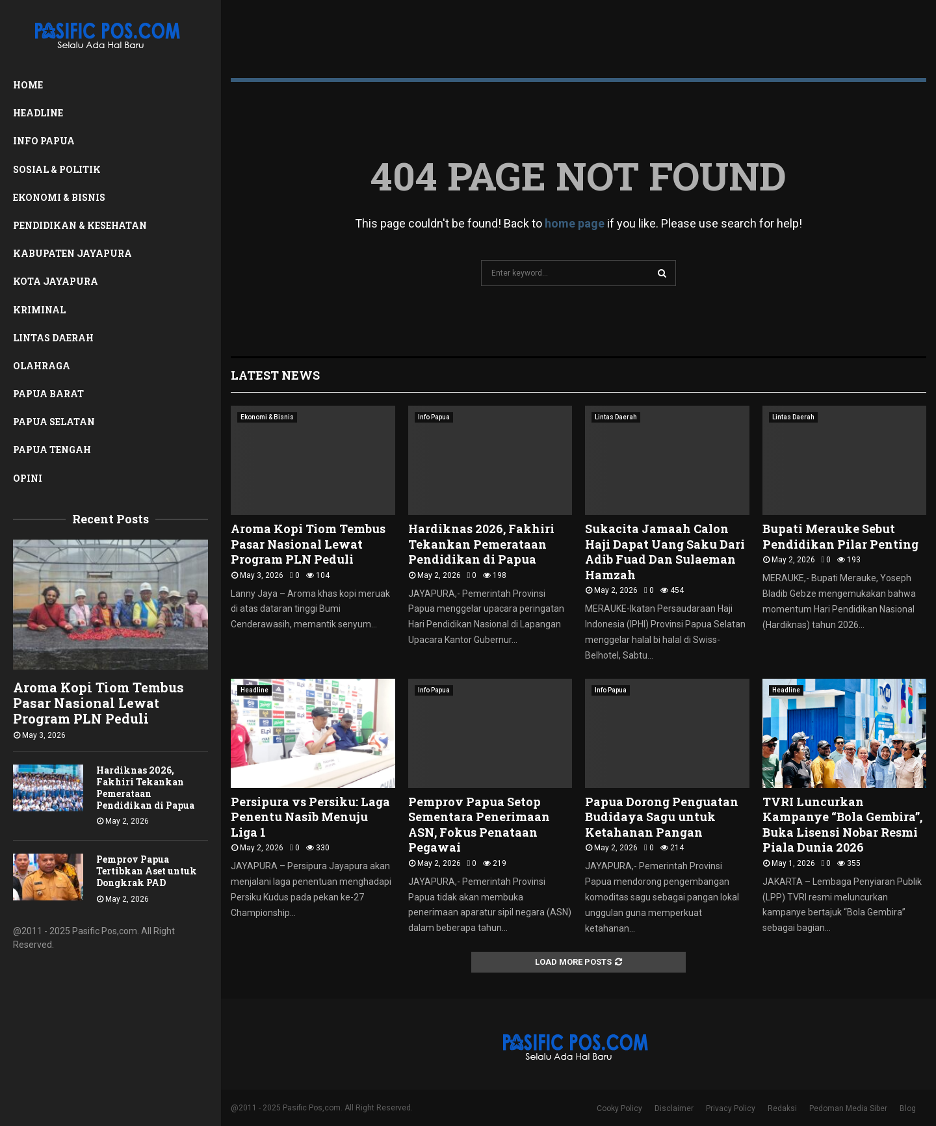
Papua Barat (48, 393)
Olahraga (41, 366)
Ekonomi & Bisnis (59, 197)
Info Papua (44, 141)
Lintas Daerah (53, 338)
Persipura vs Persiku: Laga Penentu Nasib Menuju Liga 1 (310, 817)
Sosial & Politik (57, 169)
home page (574, 223)
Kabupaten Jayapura (72, 253)
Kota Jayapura (55, 281)
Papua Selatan (54, 421)
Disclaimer (674, 1108)
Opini (27, 478)
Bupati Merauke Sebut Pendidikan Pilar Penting (840, 536)
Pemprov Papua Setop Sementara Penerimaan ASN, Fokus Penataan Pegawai (479, 824)
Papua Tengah (52, 449)
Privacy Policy (730, 1108)
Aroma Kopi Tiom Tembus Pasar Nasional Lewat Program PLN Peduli (98, 703)
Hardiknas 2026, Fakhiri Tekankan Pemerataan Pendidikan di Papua (145, 787)
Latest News (275, 375)
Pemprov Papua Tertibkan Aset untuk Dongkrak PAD (146, 871)
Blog (908, 1108)
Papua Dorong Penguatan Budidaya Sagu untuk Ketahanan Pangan (661, 817)
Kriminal (39, 310)
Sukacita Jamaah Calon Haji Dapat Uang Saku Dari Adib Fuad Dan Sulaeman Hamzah (665, 551)
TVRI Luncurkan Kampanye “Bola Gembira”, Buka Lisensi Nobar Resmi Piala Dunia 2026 (842, 824)
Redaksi (782, 1108)
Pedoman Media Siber (848, 1108)
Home (28, 85)
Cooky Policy (619, 1108)
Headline (38, 113)
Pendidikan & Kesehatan (80, 225)
